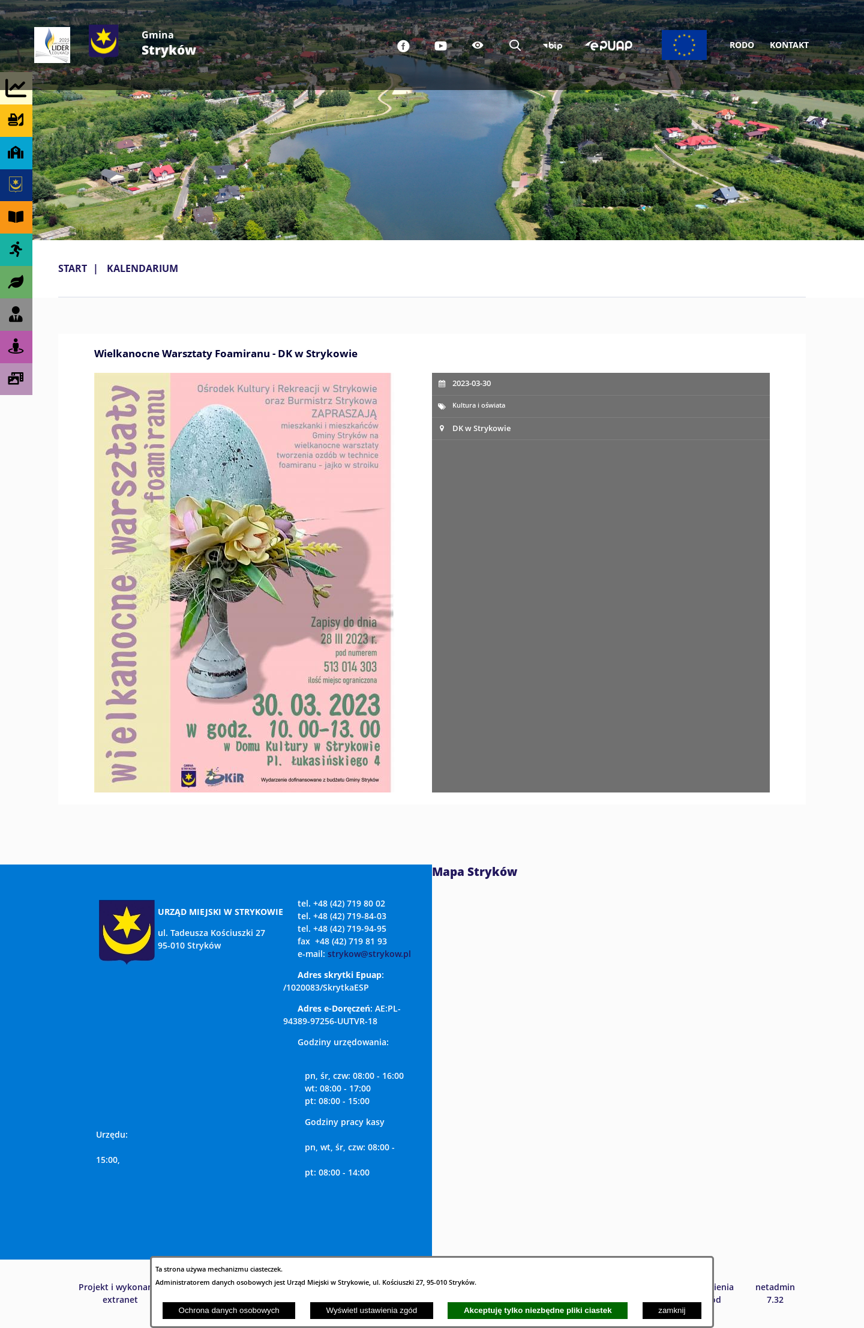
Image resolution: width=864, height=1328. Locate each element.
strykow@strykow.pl (369, 953)
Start (72, 268)
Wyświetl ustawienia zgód (371, 1310)
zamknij (671, 1310)
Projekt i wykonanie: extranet (121, 1293)
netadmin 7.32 (775, 1293)
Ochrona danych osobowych (229, 1310)
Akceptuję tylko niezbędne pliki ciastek (538, 1310)
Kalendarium (142, 268)
